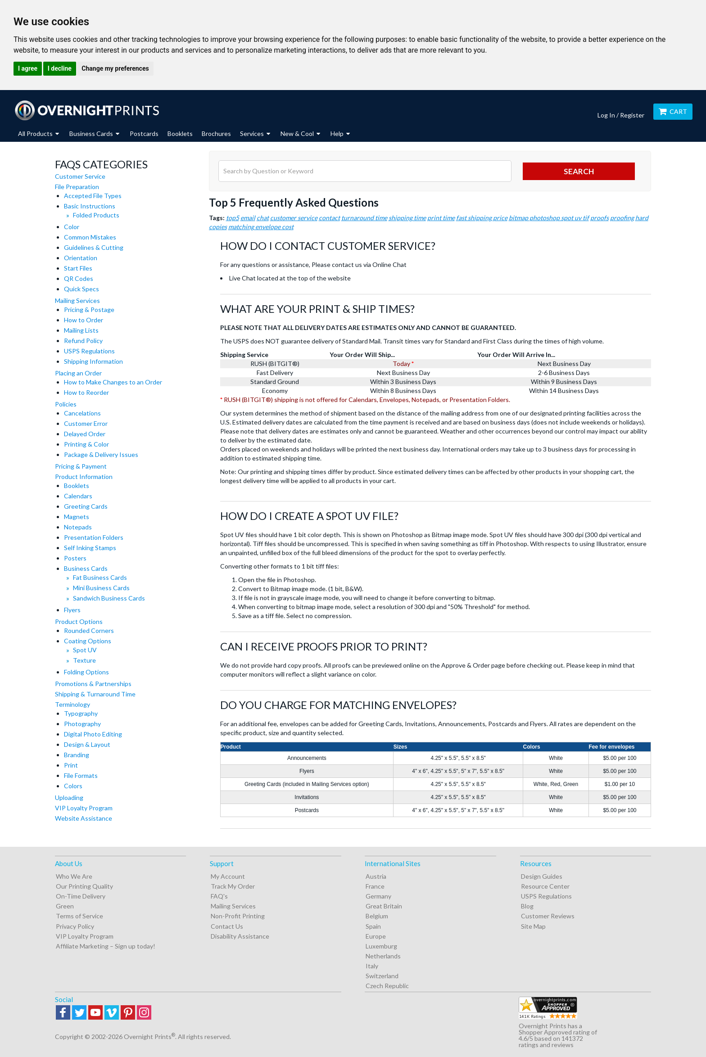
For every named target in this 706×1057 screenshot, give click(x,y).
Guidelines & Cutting (93, 247)
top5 (232, 217)
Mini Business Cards (101, 588)
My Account (228, 876)
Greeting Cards (86, 506)
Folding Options (86, 672)
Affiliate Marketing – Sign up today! (105, 946)
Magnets (76, 516)
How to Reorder (86, 392)
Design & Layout (87, 744)
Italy (372, 966)
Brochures (216, 133)
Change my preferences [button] (115, 68)
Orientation (80, 258)
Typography (81, 713)
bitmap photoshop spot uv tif (549, 217)
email (247, 217)
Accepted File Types (93, 195)
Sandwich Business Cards (109, 598)
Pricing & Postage (89, 309)
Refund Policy (83, 340)
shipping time (407, 217)
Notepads (78, 527)
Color (71, 226)
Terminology (72, 704)
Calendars (78, 496)
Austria (376, 876)
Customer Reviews (548, 916)
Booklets (180, 133)
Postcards (144, 133)
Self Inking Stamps (90, 547)
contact (329, 217)
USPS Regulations (89, 351)
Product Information (84, 476)
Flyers (72, 610)
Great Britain (384, 906)
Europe (376, 936)
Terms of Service (79, 916)
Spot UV (85, 650)
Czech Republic (387, 985)
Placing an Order (78, 373)
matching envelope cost (261, 226)
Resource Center (545, 886)
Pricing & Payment (81, 466)
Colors (73, 786)
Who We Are (74, 876)
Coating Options (87, 641)
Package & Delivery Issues (101, 454)
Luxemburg (381, 946)
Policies (66, 404)
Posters (75, 558)
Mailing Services (77, 300)
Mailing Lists (81, 330)
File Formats (81, 775)
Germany (378, 896)
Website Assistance (83, 818)
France (375, 886)
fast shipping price (481, 217)
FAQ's (219, 896)
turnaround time (364, 217)
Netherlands (383, 956)
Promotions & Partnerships (93, 683)
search (579, 171)
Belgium (377, 916)
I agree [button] (27, 68)
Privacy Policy (75, 926)
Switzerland (382, 976)
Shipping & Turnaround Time (95, 694)
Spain (373, 926)
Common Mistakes (90, 237)
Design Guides (541, 876)
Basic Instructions (89, 206)
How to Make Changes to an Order (113, 382)
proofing (622, 217)
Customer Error (86, 423)
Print (71, 765)
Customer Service (80, 176)
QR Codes (78, 278)
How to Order (83, 320)
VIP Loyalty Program (84, 808)
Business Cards (86, 568)
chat (263, 217)
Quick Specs (81, 289)
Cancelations (82, 413)
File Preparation (77, 186)
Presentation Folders (93, 537)
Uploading (69, 797)
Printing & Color (86, 444)
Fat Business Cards (100, 577)
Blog (527, 906)
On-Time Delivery (80, 896)
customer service (293, 217)
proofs (599, 217)
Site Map (533, 926)
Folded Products (96, 215)
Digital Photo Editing (93, 734)
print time (441, 217)
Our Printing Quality (84, 886)
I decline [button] (60, 68)
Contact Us (227, 926)
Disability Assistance (240, 936)
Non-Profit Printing (238, 916)
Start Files (78, 268)
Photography (82, 723)
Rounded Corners (89, 630)
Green (65, 906)
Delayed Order (84, 434)
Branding (76, 755)
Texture (84, 660)
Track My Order (233, 886)
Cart (673, 111)
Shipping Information (93, 361)
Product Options (79, 621)
